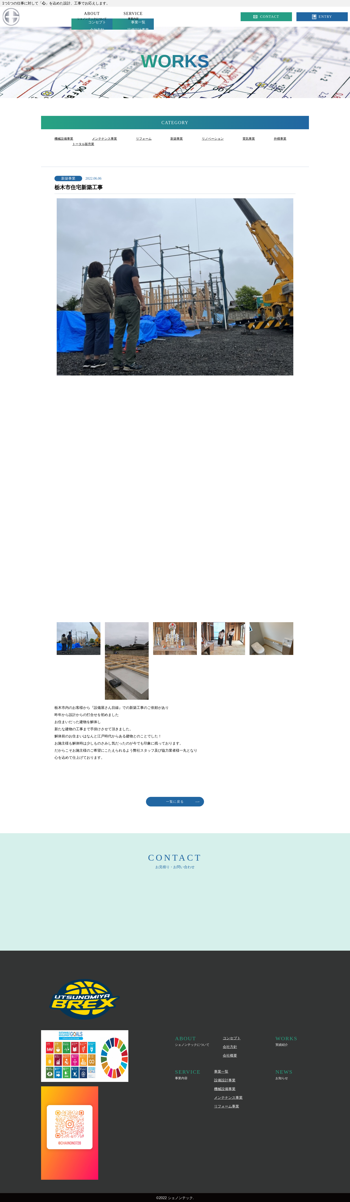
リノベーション (224, 138)
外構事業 (79, 144)
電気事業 (263, 138)
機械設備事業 (65, 138)
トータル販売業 (117, 144)
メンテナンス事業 (109, 138)
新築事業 (186, 138)
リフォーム (151, 138)
